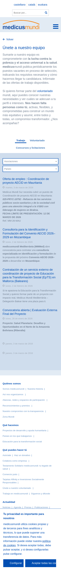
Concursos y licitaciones (30, 147)
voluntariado (45, 91)
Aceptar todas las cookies (44, 563)
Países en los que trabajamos (17, 436)
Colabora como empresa (15, 461)
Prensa (27, 507)
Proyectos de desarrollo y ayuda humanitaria (24, 430)
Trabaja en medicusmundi (15, 493)
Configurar (16, 563)
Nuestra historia (35, 389)
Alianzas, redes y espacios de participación (24, 400)
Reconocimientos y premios (16, 405)
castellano (20, 4)
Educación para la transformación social (22, 441)
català (31, 4)
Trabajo (20, 140)
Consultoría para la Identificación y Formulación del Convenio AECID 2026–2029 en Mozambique (29, 233)
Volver (9, 39)
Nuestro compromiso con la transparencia (23, 411)
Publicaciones (41, 507)
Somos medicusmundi (13, 389)
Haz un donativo (22, 455)
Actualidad (9, 502)
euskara (42, 4)
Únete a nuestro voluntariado (17, 488)
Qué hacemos (11, 425)
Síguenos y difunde (40, 493)
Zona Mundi (8, 417)
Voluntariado (37, 140)
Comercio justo (10, 474)
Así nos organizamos (13, 394)
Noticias (6, 507)
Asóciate (7, 455)
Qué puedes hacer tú (15, 449)
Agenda (17, 507)
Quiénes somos (12, 383)
